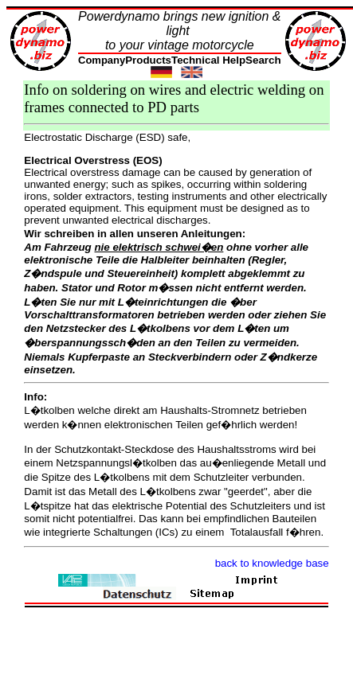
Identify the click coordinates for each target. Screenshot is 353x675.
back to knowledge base (272, 563)
